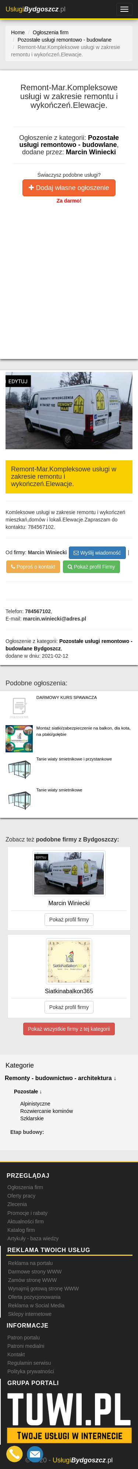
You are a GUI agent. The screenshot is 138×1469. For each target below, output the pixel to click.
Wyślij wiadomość (97, 553)
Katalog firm (21, 1230)
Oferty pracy (21, 1196)
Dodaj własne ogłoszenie (69, 187)
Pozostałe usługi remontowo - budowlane (69, 141)
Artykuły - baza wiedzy (33, 1238)
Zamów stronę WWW (32, 1280)
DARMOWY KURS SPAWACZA (66, 697)
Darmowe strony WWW (34, 1272)
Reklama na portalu (30, 1263)
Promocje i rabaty (27, 1213)
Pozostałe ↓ (28, 1091)
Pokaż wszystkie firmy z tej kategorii (69, 1029)
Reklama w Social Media (36, 1305)
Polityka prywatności (30, 1371)
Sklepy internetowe (30, 1314)
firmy (19, 552)
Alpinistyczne (35, 1104)
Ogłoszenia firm (25, 1187)
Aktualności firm (25, 1221)
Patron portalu (23, 1337)
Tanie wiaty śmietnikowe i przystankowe (74, 758)
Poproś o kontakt (33, 567)
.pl (36, 9)
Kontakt (16, 1354)
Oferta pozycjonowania (34, 1297)
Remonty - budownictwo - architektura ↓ (60, 1078)
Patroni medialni (25, 1346)
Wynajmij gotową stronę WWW (43, 1288)
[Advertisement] (69, 277)
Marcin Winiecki (91, 152)
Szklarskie (32, 1118)
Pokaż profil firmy (69, 919)
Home (18, 32)
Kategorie (20, 1065)
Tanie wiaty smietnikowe (59, 789)
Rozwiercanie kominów (46, 1111)
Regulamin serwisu (29, 1363)
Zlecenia (17, 1204)
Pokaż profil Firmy (91, 567)
